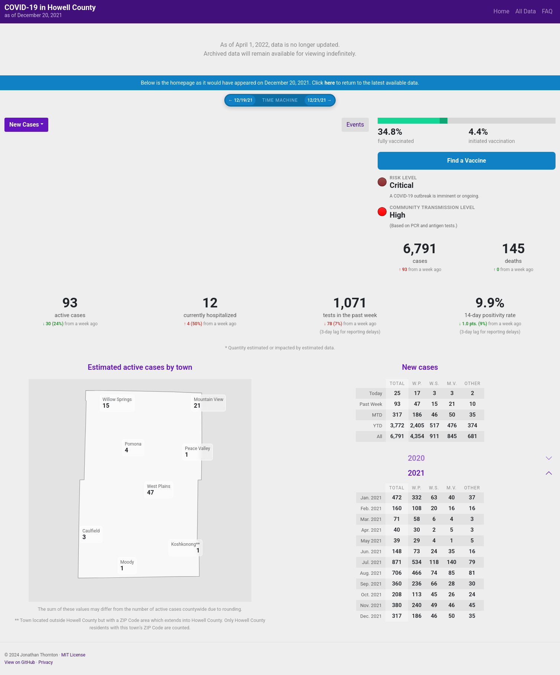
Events (355, 124)
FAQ (547, 11)
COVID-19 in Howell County (50, 7)
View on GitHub (19, 662)
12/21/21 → (319, 100)
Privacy (45, 662)
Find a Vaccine (466, 160)
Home (501, 11)
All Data (525, 11)
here (330, 83)
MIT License (73, 655)
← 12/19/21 (240, 100)
